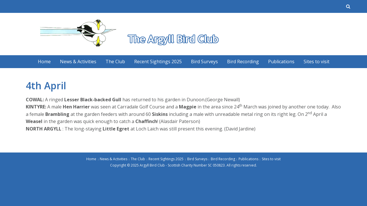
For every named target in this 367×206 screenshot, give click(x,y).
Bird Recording (243, 61)
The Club (115, 61)
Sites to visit (316, 61)
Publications (281, 61)
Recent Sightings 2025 (158, 61)
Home (44, 61)
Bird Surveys (204, 61)
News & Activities (78, 61)
